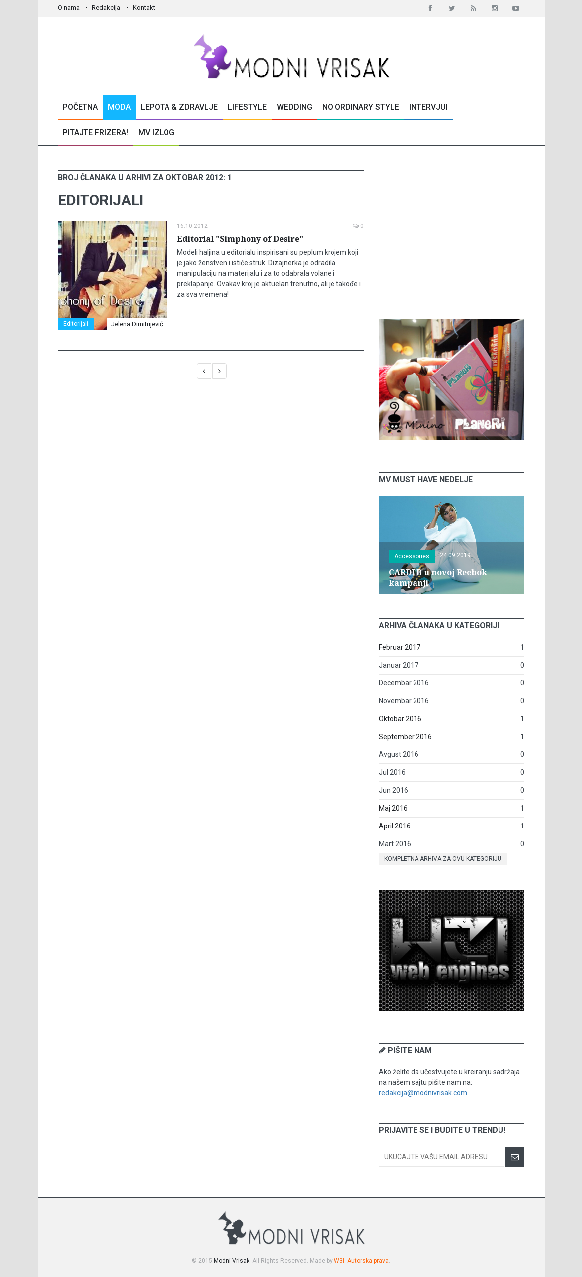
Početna (80, 107)
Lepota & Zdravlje (179, 107)
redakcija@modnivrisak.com (423, 1093)
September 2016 (405, 737)
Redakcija (106, 7)
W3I (339, 1260)
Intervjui (428, 107)
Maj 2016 (393, 808)
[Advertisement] (453, 232)
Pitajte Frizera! (95, 132)
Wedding (294, 107)
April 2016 (395, 826)
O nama (69, 7)
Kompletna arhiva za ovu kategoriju (442, 858)
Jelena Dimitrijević (137, 324)
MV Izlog (156, 132)
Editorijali (75, 323)
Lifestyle (247, 107)
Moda (119, 107)
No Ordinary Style (360, 107)
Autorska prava (368, 1260)
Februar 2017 (399, 647)
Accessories (411, 556)
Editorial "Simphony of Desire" (240, 239)
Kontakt (144, 7)
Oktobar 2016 (400, 719)
